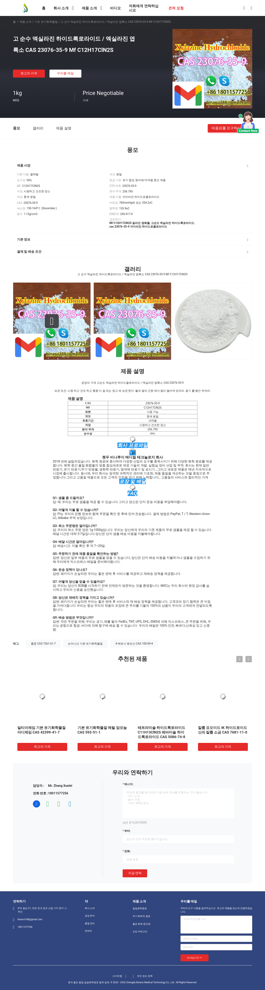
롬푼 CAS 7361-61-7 (43, 643)
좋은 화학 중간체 (142, 924)
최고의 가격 (29, 73)
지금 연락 (135, 873)
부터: (127, 830)
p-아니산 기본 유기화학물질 (85, 643)
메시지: (128, 784)
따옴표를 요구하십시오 (230, 128)
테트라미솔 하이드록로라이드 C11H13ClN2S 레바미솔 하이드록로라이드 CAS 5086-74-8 (161, 732)
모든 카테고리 (140, 931)
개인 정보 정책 (145, 976)
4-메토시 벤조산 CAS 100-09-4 (134, 643)
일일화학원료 (140, 908)
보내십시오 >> (194, 957)
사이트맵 (117, 976)
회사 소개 (90, 908)
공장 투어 (90, 915)
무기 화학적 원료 (142, 916)
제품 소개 (25, 21)
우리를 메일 (65, 73)
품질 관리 (90, 923)
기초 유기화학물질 (45, 21)
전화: (127, 851)
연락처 (88, 931)
